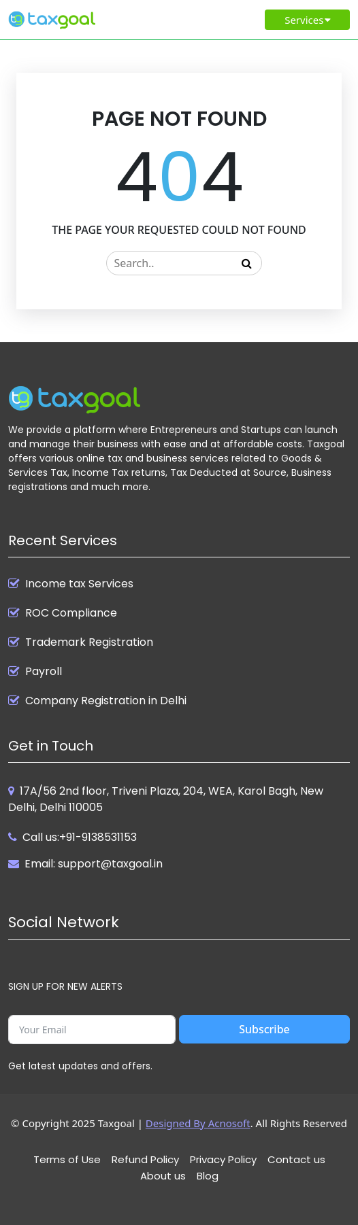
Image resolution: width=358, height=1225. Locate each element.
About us (163, 1176)
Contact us (296, 1159)
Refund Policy (145, 1159)
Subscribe (264, 1029)
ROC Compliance (71, 613)
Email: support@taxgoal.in (94, 864)
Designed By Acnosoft (198, 1123)
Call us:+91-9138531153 (79, 837)
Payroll (43, 671)
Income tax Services (79, 584)
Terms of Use (67, 1159)
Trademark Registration (89, 642)
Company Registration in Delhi (105, 700)
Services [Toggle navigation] (308, 20)
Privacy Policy (223, 1159)
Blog (207, 1176)
